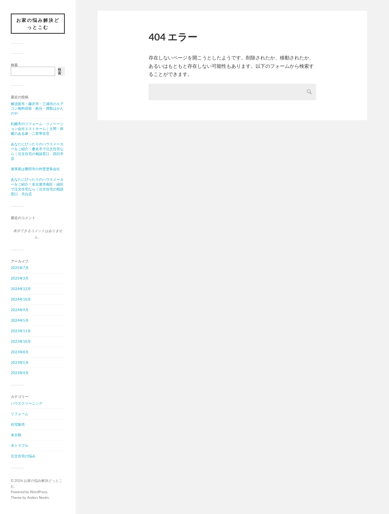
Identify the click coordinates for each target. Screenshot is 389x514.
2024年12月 (21, 289)
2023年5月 (20, 362)
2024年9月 (20, 310)
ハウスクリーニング (26, 403)
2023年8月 (20, 352)
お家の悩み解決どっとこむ (37, 23)
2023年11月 (21, 331)
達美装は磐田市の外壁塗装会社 (35, 169)
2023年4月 (20, 373)
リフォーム (19, 414)
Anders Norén (38, 497)
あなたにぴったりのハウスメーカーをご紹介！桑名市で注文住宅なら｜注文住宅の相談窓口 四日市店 (37, 151)
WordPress (38, 492)
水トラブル (19, 445)
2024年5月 (20, 320)
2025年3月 (20, 278)
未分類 (16, 435)
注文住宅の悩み (23, 456)
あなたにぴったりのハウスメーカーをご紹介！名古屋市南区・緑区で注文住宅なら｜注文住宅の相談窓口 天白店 (37, 186)
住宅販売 (18, 424)
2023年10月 (21, 341)
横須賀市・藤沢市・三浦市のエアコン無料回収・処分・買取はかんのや (37, 109)
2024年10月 (21, 299)
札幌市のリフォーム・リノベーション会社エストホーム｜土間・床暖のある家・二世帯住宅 (37, 129)
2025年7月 (20, 268)
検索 (14, 65)
